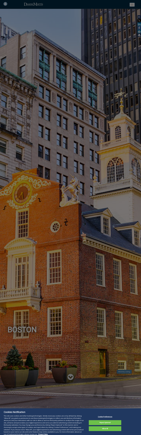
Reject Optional (105, 425)
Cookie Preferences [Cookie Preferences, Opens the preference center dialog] (105, 419)
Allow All (105, 431)
